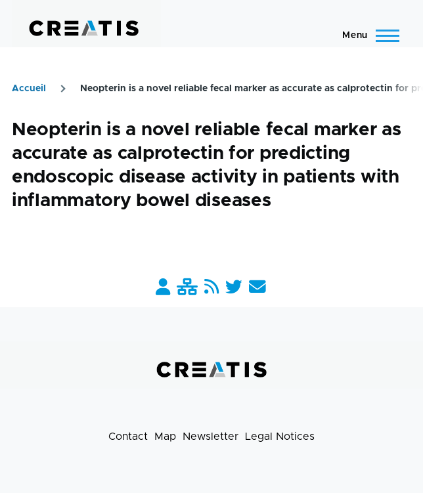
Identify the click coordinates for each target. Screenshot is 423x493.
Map (165, 436)
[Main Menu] (366, 35)
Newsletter (210, 436)
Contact (128, 436)
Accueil (29, 88)
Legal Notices (280, 436)
